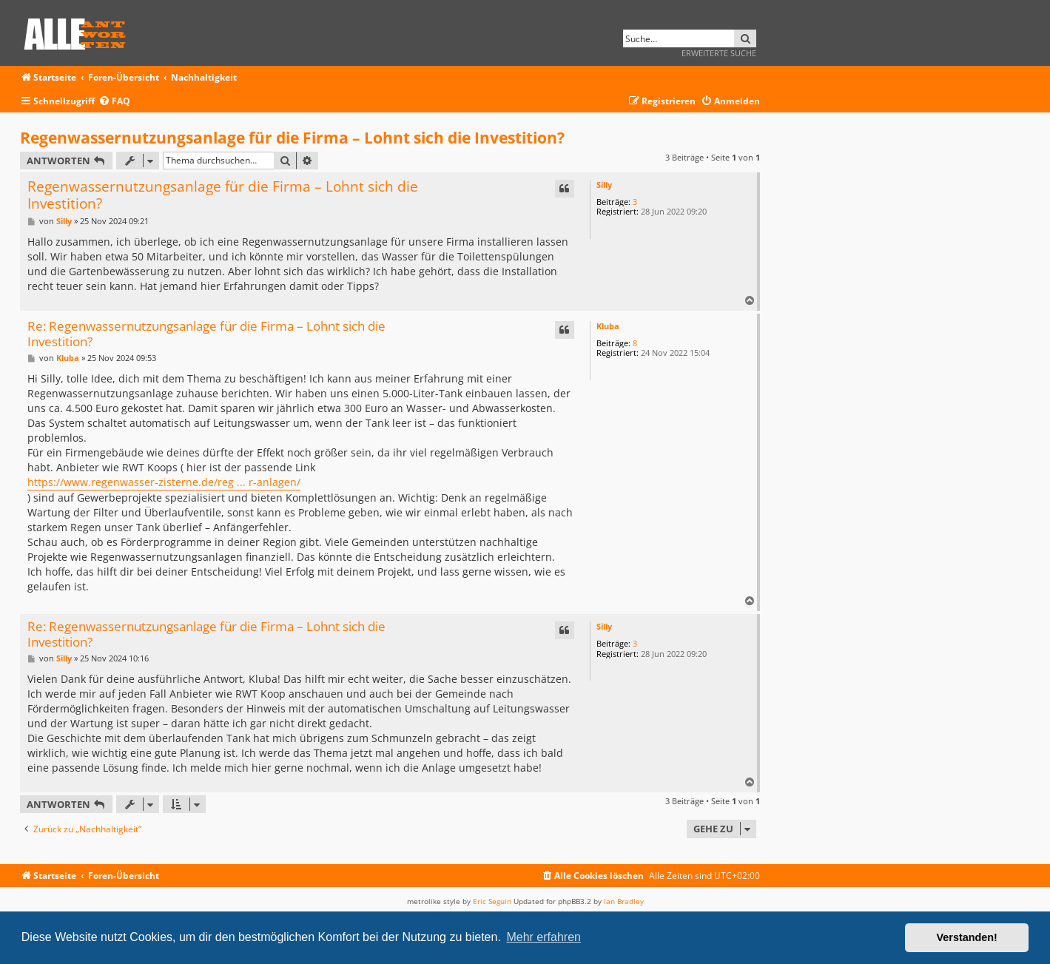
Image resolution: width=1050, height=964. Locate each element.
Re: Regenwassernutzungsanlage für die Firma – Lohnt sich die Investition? (206, 334)
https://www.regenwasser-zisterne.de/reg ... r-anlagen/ (163, 482)
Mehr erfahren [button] (543, 937)
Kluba (607, 326)
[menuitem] (114, 102)
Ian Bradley (624, 901)
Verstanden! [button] (967, 937)
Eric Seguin (492, 901)
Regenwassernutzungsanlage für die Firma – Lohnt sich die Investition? (292, 137)
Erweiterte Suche (719, 52)
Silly (604, 184)
